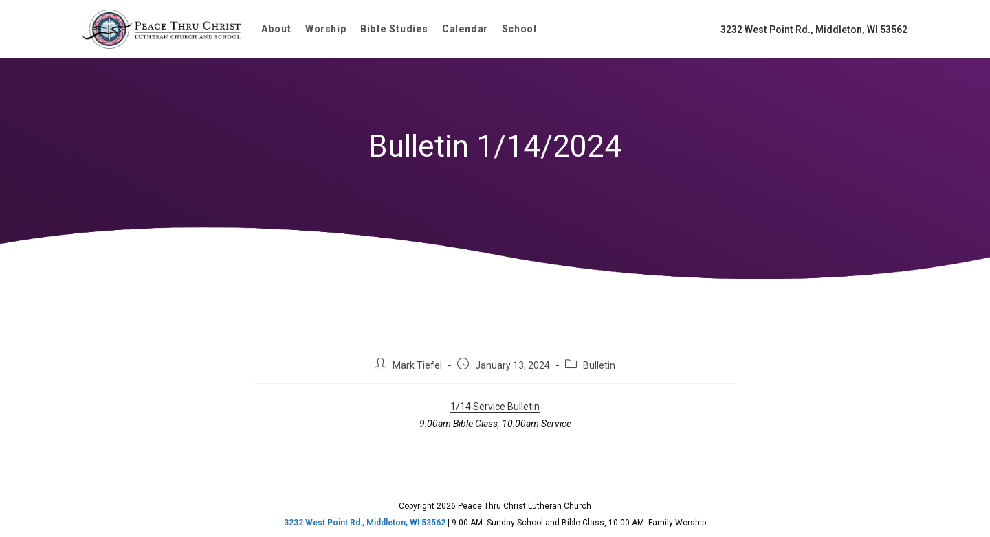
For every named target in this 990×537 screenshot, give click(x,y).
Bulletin (599, 365)
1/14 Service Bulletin (495, 406)
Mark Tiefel (417, 365)
